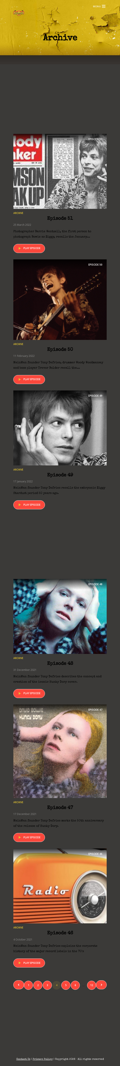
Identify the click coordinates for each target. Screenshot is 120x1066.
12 (91, 985)
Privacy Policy (43, 1059)
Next (101, 984)
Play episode (28, 248)
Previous (18, 984)
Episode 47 (60, 808)
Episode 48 (60, 664)
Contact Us (23, 1059)
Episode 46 (60, 933)
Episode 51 (60, 219)
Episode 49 (60, 475)
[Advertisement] (60, 101)
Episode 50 (60, 350)
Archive (18, 213)
